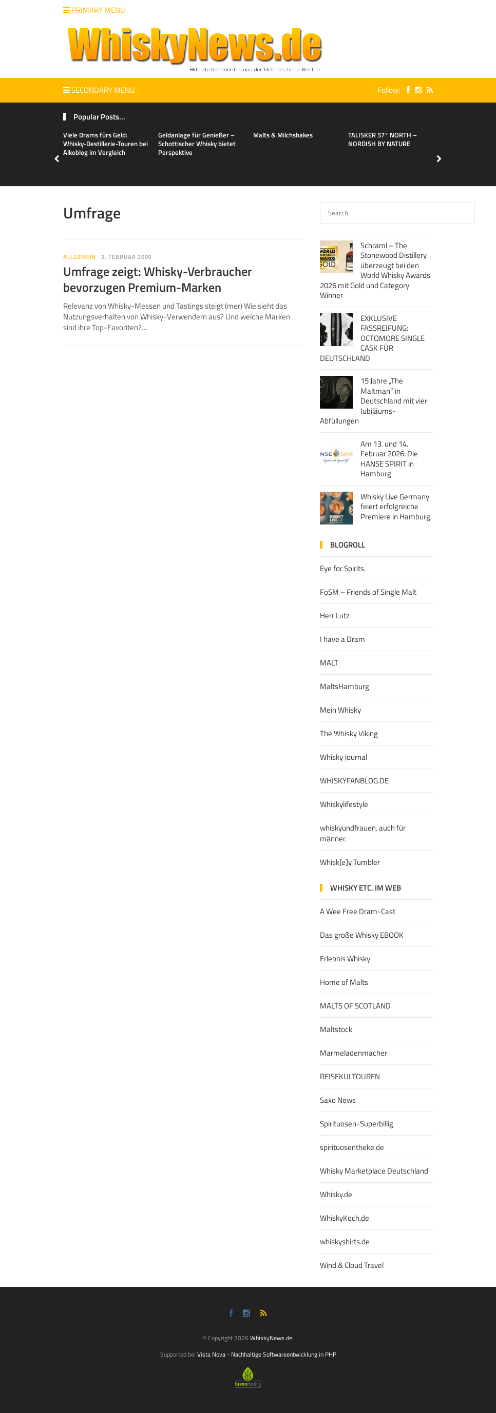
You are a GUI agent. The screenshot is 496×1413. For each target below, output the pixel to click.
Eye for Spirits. (343, 568)
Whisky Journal (343, 757)
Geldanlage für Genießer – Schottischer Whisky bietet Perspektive (197, 143)
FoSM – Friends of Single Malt (368, 592)
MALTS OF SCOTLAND (355, 1006)
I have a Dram (342, 639)
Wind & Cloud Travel (352, 1265)
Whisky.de (336, 1194)
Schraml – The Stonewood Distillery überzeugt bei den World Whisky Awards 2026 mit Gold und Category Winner (375, 270)
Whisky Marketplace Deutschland (374, 1171)
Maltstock (336, 1029)
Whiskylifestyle (344, 804)
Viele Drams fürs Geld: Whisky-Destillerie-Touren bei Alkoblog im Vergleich (105, 143)
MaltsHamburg (344, 686)
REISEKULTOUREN (350, 1076)
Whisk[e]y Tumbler (350, 862)
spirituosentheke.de (352, 1147)
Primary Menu (94, 10)
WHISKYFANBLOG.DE (354, 780)
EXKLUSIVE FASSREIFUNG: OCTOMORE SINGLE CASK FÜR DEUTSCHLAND (372, 338)
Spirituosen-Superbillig (356, 1123)
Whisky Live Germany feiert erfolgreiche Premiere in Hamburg (395, 506)
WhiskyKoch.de (344, 1218)
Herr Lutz (335, 615)
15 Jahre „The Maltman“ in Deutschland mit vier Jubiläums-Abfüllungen (373, 401)
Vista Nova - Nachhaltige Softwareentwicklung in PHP (266, 1354)
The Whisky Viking (349, 733)
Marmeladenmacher (353, 1053)
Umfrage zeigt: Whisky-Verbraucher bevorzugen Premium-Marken (157, 279)
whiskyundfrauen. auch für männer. (363, 833)
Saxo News (338, 1100)
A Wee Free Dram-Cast (357, 911)
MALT (329, 663)
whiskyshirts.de (345, 1241)
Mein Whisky (340, 710)
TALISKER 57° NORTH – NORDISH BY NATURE (382, 139)
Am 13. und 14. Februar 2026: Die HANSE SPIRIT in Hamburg (389, 459)
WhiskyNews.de (271, 1338)
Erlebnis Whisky (345, 958)
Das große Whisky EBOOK (362, 935)
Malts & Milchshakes (283, 135)
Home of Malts (344, 982)
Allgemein (79, 257)
